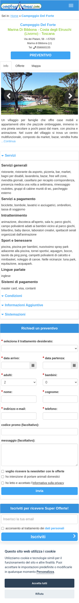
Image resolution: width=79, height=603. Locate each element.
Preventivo (40, 55)
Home (14, 16)
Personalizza (45, 572)
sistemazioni (12, 314)
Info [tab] (5, 66)
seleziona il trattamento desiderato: (27, 341)
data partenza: (54, 358)
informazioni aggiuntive (21, 305)
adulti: (6, 375)
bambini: (50, 375)
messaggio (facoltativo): (18, 440)
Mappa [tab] (36, 66)
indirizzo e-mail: (13, 409)
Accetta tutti (39, 583)
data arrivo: (10, 358)
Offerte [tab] (19, 66)
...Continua (8, 141)
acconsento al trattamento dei (32, 528)
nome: (6, 392)
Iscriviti (53, 536)
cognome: (51, 392)
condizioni (11, 296)
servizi (8, 155)
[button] (6, 93)
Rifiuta (39, 593)
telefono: (50, 409)
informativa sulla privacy (48, 483)
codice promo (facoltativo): (20, 425)
